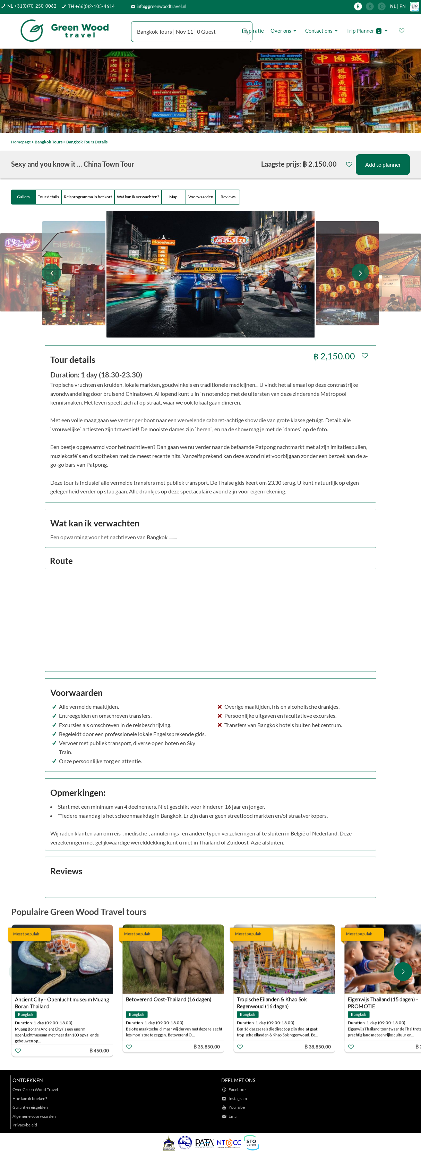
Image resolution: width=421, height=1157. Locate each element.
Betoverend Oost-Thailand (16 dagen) (169, 999)
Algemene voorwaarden (34, 1116)
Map (174, 196)
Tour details (48, 196)
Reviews (228, 196)
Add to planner (383, 164)
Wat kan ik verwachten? (138, 196)
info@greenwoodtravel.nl (161, 6)
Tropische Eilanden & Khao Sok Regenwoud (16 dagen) (272, 1000)
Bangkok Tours (48, 141)
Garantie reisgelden (30, 1107)
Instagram (238, 1098)
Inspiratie (253, 30)
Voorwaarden (201, 196)
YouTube (237, 1107)
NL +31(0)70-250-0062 (32, 6)
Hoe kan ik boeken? (29, 1098)
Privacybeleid (24, 1124)
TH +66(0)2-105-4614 (91, 6)
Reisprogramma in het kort (88, 196)
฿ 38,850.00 (317, 1046)
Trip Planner (368, 30)
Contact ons (322, 30)
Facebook (238, 1089)
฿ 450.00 (99, 1051)
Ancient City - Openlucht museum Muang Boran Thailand (62, 1000)
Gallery (23, 196)
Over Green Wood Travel (35, 1089)
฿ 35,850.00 (207, 1046)
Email (234, 1116)
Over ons (284, 30)
